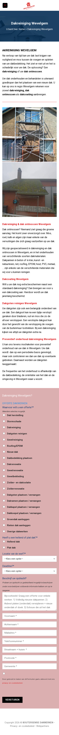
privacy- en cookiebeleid (12, 683)
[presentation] (25, 691)
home (22, 29)
